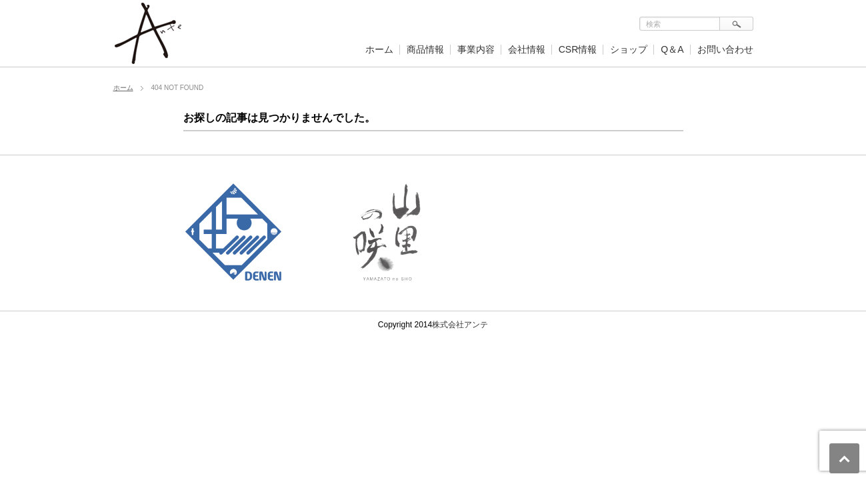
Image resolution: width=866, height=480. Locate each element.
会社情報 (526, 49)
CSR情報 (578, 49)
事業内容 (476, 49)
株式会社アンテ (460, 324)
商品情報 (425, 49)
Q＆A (672, 49)
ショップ (628, 49)
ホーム (379, 49)
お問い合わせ (725, 49)
